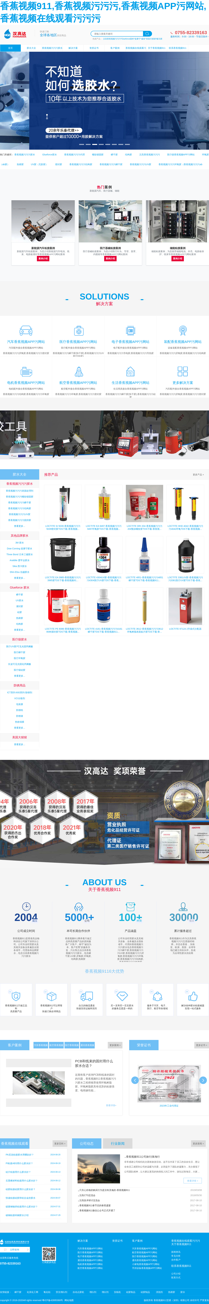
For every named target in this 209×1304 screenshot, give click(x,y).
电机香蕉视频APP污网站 (90, 1264)
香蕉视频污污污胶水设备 (52, 51)
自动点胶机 (78, 1292)
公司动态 (87, 1143)
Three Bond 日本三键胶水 (19, 554)
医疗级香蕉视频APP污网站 (181, 154)
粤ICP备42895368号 (52, 1300)
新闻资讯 (175, 1252)
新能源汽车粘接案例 (43, 248)
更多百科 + (59, 1143)
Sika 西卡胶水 (19, 566)
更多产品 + (198, 474)
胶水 (182, 1292)
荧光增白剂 (61, 1292)
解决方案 (73, 48)
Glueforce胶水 (49, 154)
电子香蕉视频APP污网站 (90, 1256)
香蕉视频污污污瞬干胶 (111, 164)
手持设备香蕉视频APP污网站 (147, 1268)
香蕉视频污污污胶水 (24, 154)
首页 (10, 48)
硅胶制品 (130, 1292)
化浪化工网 (32, 1292)
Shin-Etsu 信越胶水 (20, 572)
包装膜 (19, 704)
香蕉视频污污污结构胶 (80, 164)
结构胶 (128, 154)
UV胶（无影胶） (39, 164)
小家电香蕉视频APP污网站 (146, 1264)
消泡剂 (159, 1292)
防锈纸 (19, 710)
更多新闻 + (198, 1143)
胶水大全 (31, 48)
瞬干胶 (114, 154)
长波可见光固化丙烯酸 (19, 664)
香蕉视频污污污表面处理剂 (19, 490)
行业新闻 (118, 1143)
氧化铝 (47, 1292)
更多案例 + (115, 1045)
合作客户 (175, 1259)
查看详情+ (111, 1105)
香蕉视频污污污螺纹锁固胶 (19, 496)
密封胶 (58, 164)
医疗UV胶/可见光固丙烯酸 (19, 646)
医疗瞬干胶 (19, 652)
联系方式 (175, 1277)
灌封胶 (19, 606)
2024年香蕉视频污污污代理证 (168, 1105)
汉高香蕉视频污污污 (149, 154)
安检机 (117, 1292)
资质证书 (94, 48)
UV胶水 (19, 600)
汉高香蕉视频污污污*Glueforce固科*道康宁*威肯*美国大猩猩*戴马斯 (132, 39)
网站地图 (69, 1300)
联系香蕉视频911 (177, 48)
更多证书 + (201, 1045)
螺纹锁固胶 (98, 154)
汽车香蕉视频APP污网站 (41, 1046)
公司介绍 (175, 1273)
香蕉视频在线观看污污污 (136, 51)
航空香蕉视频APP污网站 (56, 1046)
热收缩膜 (19, 722)
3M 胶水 (19, 542)
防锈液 (19, 716)
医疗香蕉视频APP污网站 (72, 1046)
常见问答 (175, 1256)
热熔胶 (20, 164)
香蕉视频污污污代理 (74, 154)
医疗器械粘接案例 (110, 248)
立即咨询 (14, 1249)
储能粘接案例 (177, 248)
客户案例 (115, 48)
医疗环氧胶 (19, 658)
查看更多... (19, 526)
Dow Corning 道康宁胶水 (19, 548)
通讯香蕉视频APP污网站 (87, 1046)
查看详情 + (192, 1180)
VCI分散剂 (19, 698)
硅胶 (19, 612)
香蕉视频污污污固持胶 (19, 520)
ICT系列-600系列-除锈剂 (19, 692)
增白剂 (92, 1292)
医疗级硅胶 (19, 670)
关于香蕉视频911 (156, 48)
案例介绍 (43, 258)
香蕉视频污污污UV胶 (140, 164)
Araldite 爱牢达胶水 (19, 560)
